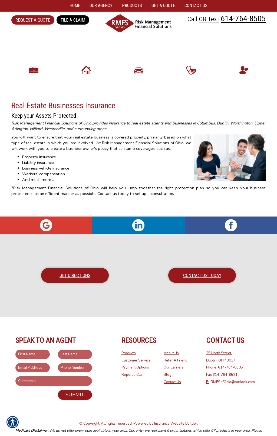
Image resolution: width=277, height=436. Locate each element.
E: (207, 369)
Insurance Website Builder (175, 411)
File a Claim (73, 20)
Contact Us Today (202, 263)
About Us (171, 341)
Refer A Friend (175, 348)
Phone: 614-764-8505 (224, 355)
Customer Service (136, 348)
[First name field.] (32, 342)
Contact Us (172, 369)
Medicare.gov (95, 425)
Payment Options (135, 355)
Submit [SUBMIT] (74, 382)
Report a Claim (133, 362)
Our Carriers (174, 355)
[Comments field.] (53, 369)
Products (128, 341)
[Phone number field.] (75, 355)
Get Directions (75, 263)
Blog (168, 362)
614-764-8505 (243, 18)
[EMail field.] (32, 355)
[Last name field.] (75, 342)
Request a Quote (32, 20)
